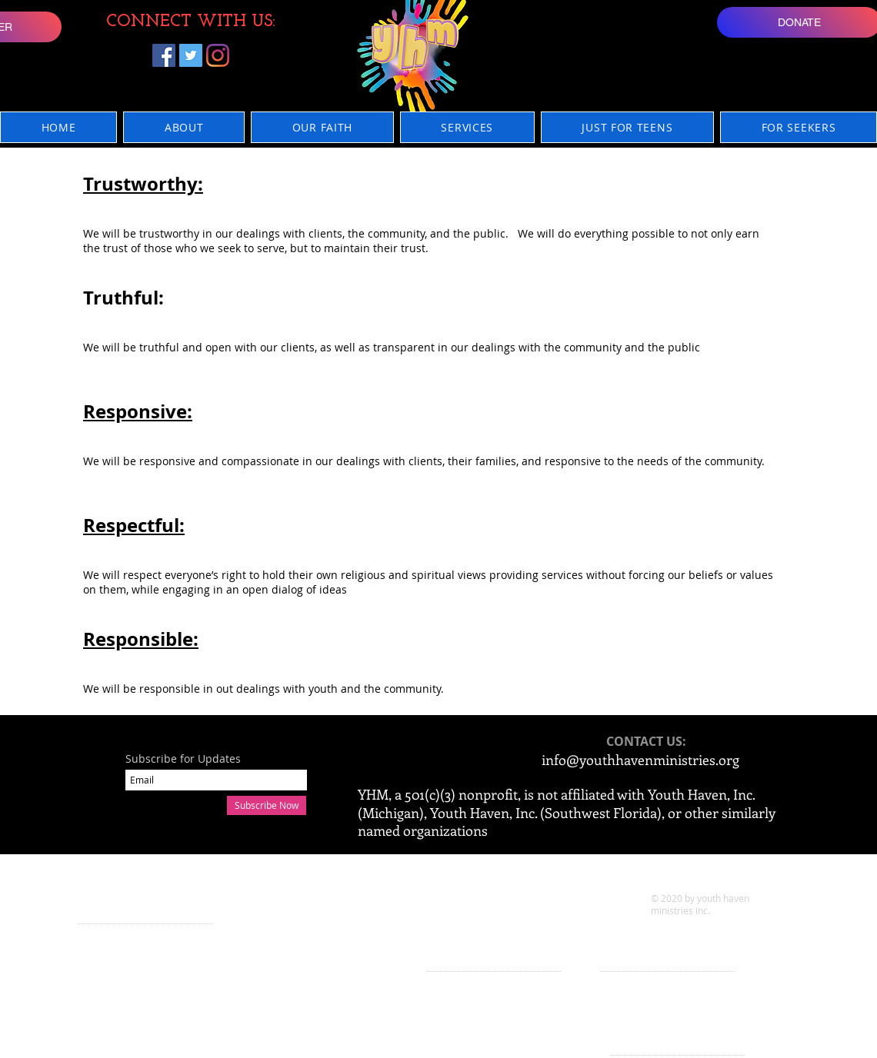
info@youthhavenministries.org (640, 759)
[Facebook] (163, 55)
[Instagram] (217, 55)
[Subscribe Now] (266, 805)
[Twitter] (190, 55)
